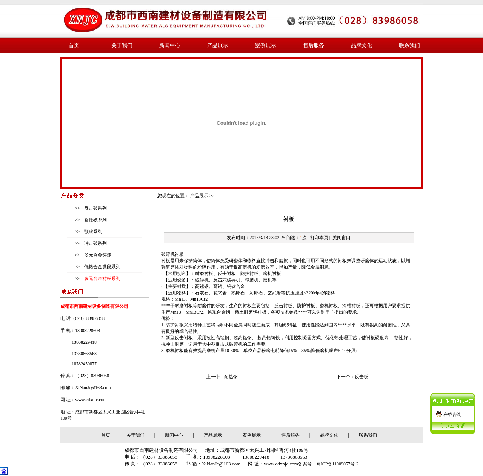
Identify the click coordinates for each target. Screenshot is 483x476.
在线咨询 (452, 411)
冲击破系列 (95, 243)
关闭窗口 (341, 237)
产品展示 (217, 45)
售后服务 (313, 45)
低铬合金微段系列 (101, 266)
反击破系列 (95, 208)
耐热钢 (231, 376)
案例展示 (265, 45)
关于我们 (121, 45)
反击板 (361, 376)
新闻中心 (169, 45)
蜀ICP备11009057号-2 (337, 464)
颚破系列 (92, 231)
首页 (74, 45)
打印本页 (319, 237)
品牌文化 (361, 45)
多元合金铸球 (97, 255)
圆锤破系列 (95, 220)
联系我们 (409, 45)
